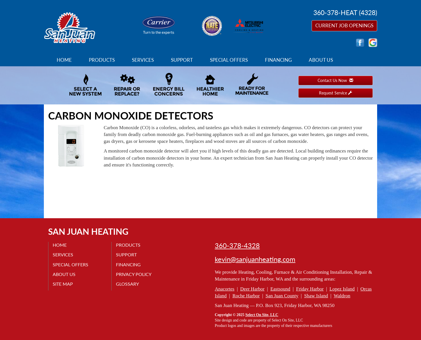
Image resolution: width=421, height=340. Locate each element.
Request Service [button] (335, 92)
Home (64, 60)
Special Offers (229, 60)
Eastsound (280, 289)
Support (182, 60)
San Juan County (281, 295)
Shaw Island (316, 295)
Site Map (63, 284)
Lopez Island (342, 289)
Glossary (127, 284)
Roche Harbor (246, 295)
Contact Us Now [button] (335, 80)
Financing (278, 60)
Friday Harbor (310, 289)
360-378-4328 (237, 246)
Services (143, 60)
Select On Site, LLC (261, 315)
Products (102, 60)
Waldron (342, 295)
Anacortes (224, 289)
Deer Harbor (252, 289)
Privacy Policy (134, 274)
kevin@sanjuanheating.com (255, 259)
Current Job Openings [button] (344, 25)
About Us (321, 60)
